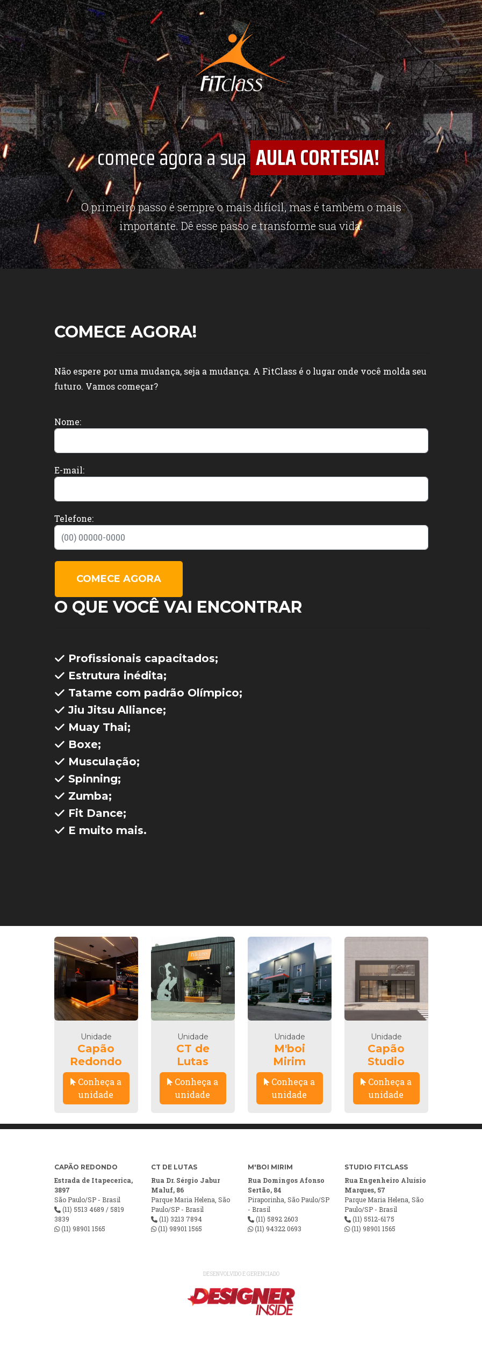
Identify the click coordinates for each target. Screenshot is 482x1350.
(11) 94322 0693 (278, 1228)
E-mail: (69, 470)
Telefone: (73, 518)
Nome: (67, 421)
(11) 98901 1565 (83, 1228)
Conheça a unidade (95, 1088)
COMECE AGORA (118, 579)
